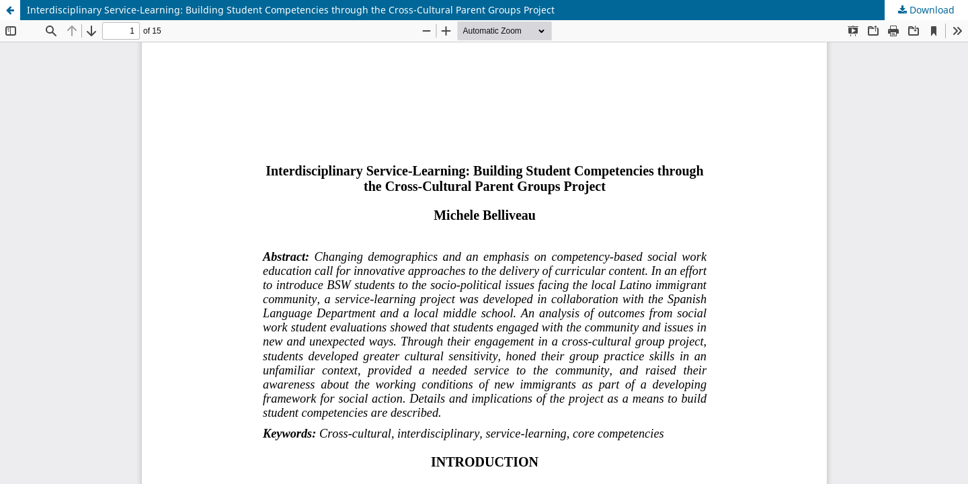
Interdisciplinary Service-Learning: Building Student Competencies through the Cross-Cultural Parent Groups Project (291, 9)
